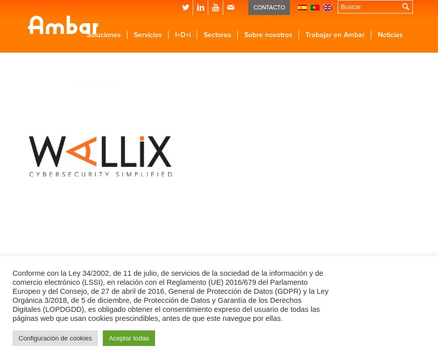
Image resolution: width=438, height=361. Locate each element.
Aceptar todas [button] (129, 338)
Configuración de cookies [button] (55, 338)
